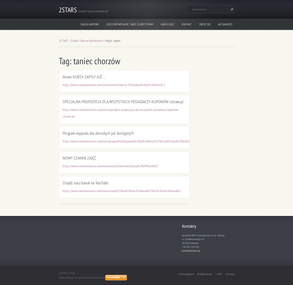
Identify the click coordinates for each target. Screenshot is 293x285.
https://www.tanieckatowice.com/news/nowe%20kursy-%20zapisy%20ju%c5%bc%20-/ (114, 85)
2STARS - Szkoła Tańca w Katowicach (81, 40)
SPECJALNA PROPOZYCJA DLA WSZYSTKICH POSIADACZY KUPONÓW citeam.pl (123, 102)
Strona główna (187, 274)
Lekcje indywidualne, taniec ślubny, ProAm (129, 24)
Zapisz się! (205, 24)
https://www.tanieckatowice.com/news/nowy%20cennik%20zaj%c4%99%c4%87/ (110, 166)
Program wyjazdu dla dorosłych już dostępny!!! (98, 133)
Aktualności (225, 24)
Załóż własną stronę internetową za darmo (81, 277)
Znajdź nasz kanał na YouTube (85, 183)
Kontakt (187, 24)
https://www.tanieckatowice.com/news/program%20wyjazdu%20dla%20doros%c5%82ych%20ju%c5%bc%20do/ (129, 141)
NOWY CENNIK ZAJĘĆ (79, 158)
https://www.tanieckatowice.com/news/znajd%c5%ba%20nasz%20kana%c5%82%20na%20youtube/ (122, 191)
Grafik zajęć (167, 24)
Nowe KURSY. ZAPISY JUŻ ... (84, 77)
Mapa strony (206, 274)
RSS (220, 274)
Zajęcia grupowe (89, 24)
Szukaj (231, 9)
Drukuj (231, 274)
